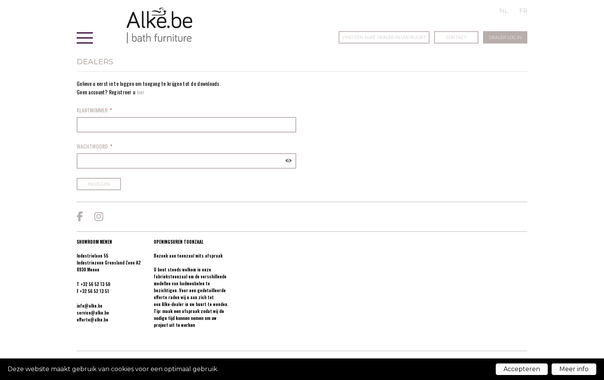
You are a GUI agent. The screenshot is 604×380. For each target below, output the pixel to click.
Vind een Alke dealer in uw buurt (384, 37)
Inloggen (99, 184)
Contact (456, 37)
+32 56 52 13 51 (94, 291)
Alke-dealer (173, 304)
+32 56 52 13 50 (95, 284)
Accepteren (521, 369)
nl (503, 10)
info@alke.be (89, 306)
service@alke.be (93, 313)
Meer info (574, 369)
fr (523, 10)
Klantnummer (92, 110)
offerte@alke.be (92, 319)
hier (141, 92)
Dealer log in (505, 37)
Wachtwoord (92, 146)
